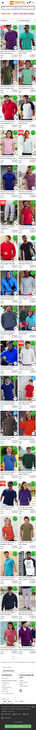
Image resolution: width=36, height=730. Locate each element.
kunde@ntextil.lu (23, 682)
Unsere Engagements (7, 693)
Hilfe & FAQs (5, 691)
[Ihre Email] (18, 667)
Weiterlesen (12, 711)
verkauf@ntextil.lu (24, 686)
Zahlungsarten (5, 683)
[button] (27, 2)
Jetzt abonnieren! (8, 671)
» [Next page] (22, 657)
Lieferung (4, 685)
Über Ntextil (5, 678)
